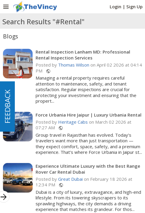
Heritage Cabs (73, 122)
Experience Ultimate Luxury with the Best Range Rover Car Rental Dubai (88, 169)
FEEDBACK (7, 106)
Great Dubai (70, 179)
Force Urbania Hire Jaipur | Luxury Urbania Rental (88, 115)
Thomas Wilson (73, 65)
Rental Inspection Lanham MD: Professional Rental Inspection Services (83, 55)
